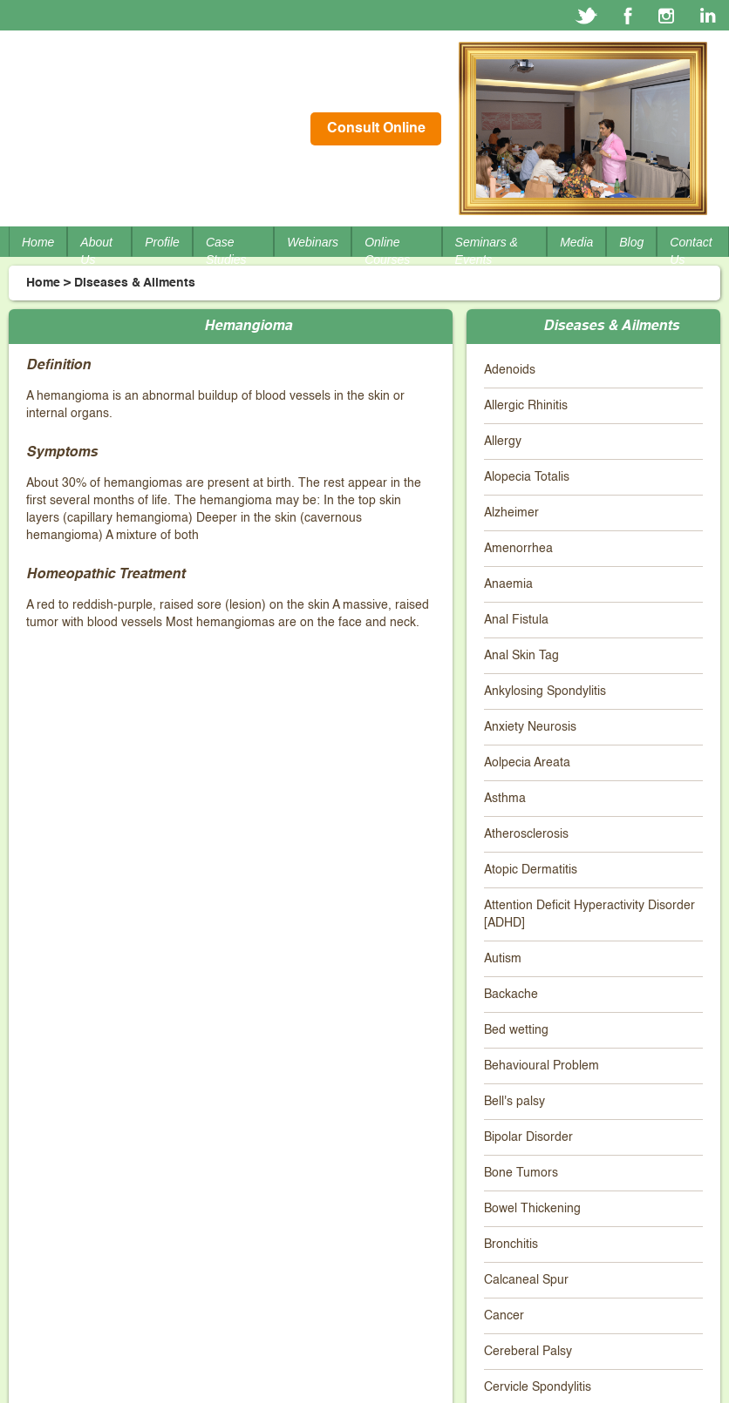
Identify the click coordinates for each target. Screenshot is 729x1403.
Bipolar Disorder (528, 1137)
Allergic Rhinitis (526, 406)
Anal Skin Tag (521, 656)
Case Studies (226, 250)
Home (38, 242)
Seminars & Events (486, 250)
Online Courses (387, 250)
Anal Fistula (516, 620)
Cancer (504, 1316)
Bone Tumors (521, 1173)
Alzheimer (511, 513)
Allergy (502, 441)
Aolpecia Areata (527, 763)
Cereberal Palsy (528, 1352)
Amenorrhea (518, 549)
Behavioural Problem (541, 1066)
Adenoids (509, 370)
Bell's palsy (514, 1102)
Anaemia (508, 584)
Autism (502, 959)
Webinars (312, 242)
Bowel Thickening (532, 1209)
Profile (162, 242)
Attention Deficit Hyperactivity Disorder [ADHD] (589, 914)
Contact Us (691, 250)
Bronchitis (511, 1244)
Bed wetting (516, 1030)
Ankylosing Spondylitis (545, 691)
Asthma (505, 799)
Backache (511, 994)
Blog (631, 242)
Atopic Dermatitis (530, 870)
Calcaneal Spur (526, 1280)
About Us (96, 250)
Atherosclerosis (526, 834)
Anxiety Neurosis (530, 727)
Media (576, 242)
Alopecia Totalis (526, 477)
